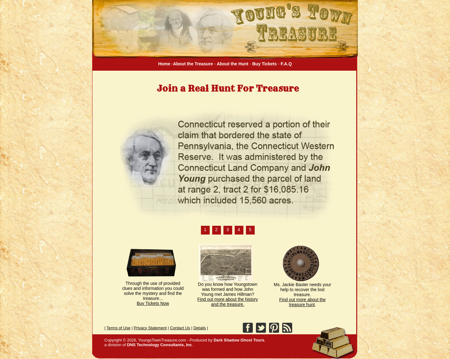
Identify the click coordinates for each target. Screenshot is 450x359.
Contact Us (180, 328)
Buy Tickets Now (153, 303)
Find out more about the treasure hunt (302, 302)
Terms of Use (119, 328)
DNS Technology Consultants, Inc (159, 344)
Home (164, 63)
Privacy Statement (150, 328)
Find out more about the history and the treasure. (228, 302)
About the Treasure (193, 63)
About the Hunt (232, 63)
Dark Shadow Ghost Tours (238, 340)
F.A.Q (286, 63)
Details (199, 328)
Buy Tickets (264, 63)
